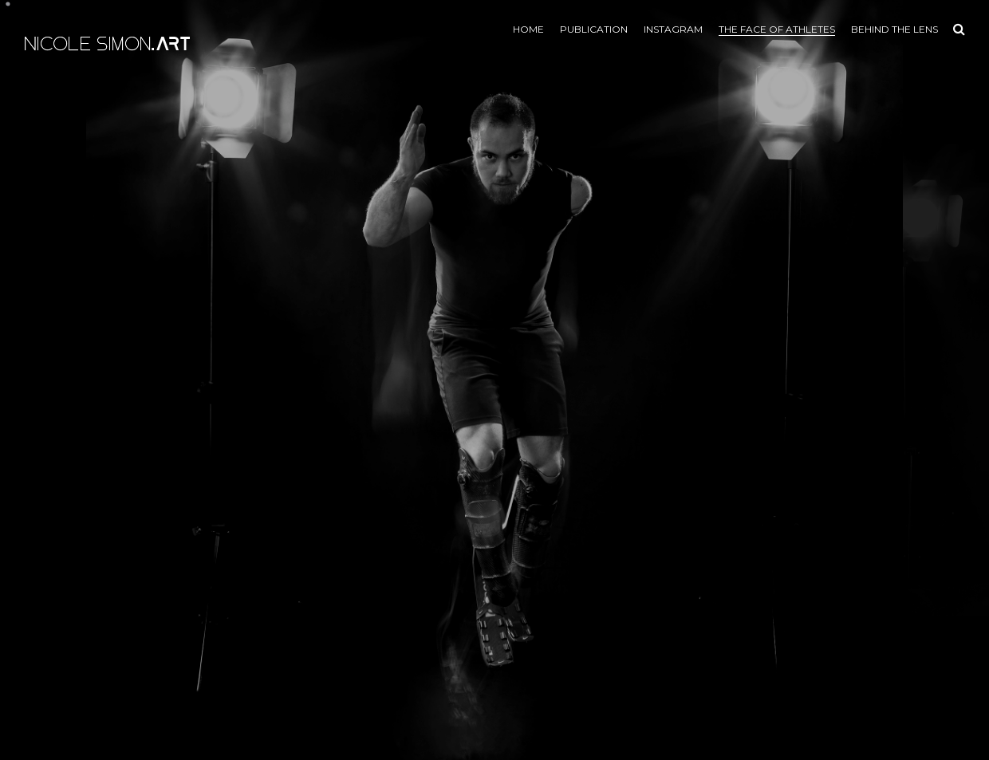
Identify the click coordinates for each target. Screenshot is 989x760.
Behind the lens (894, 29)
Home (528, 29)
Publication (594, 29)
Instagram (673, 29)
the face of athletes (777, 29)
